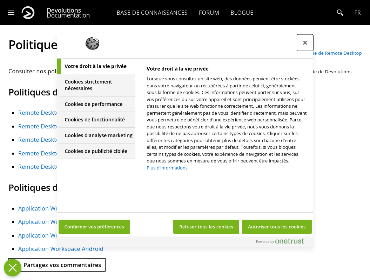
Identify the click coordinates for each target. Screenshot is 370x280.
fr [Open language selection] (357, 12)
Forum (209, 12)
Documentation (68, 13)
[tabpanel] (226, 120)
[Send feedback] (57, 265)
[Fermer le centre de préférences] (305, 43)
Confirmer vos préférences (94, 227)
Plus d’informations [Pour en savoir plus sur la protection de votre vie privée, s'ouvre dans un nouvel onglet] (167, 168)
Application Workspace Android (60, 249)
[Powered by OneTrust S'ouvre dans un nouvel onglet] (283, 242)
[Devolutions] (28, 13)
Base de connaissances (152, 12)
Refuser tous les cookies (206, 227)
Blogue (241, 12)
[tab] (96, 66)
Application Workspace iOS (54, 235)
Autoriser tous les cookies (276, 227)
